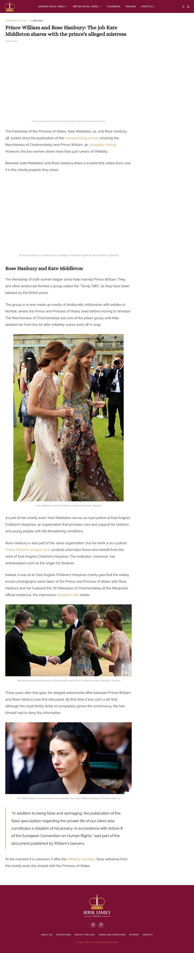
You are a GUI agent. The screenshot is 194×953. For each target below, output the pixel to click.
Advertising (63, 935)
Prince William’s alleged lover (28, 550)
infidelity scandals (81, 859)
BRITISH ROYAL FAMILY (86, 6)
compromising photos (82, 138)
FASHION (131, 6)
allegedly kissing (103, 144)
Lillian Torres (37, 21)
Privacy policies (85, 935)
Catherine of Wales (15, 21)
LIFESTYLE (147, 6)
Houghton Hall (68, 595)
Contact (148, 935)
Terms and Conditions (112, 935)
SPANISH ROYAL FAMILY (51, 6)
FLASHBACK (113, 6)
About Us (46, 935)
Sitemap (134, 935)
